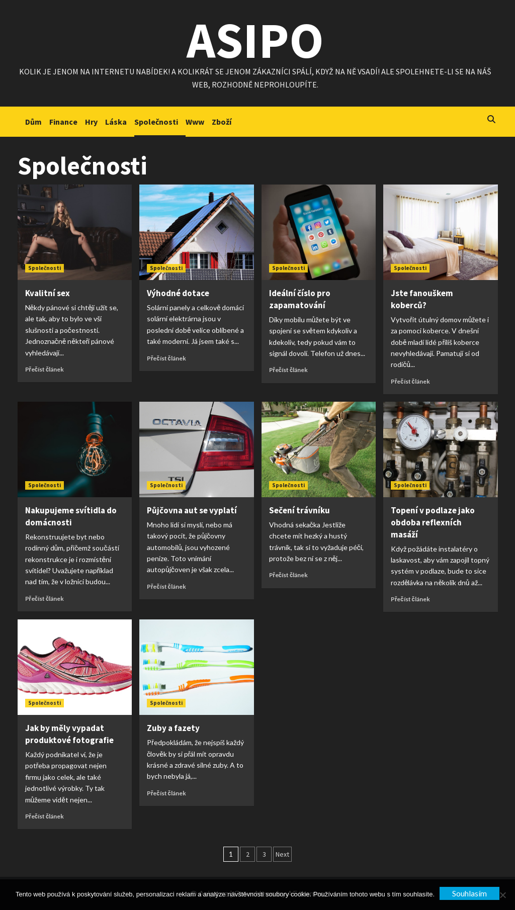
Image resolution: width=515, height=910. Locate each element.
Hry (91, 122)
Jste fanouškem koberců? (422, 299)
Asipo (255, 40)
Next (282, 854)
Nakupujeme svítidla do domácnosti (71, 516)
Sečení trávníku (299, 510)
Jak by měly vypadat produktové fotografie (69, 734)
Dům (33, 122)
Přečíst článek (44, 369)
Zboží (221, 122)
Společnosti (156, 122)
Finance (63, 122)
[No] (502, 895)
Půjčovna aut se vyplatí (192, 510)
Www (195, 122)
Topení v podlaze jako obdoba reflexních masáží (433, 522)
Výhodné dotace (178, 293)
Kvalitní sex (47, 293)
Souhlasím (469, 893)
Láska (116, 122)
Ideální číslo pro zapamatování (299, 299)
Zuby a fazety (173, 728)
